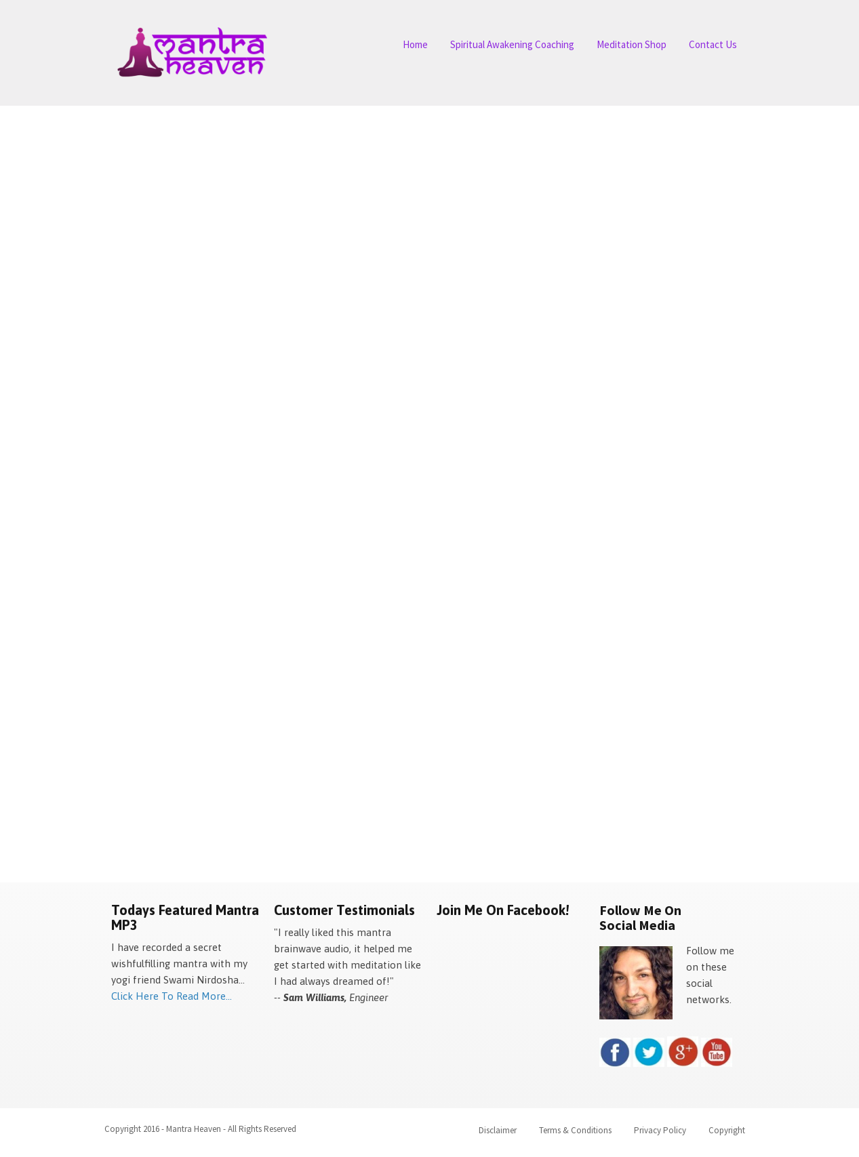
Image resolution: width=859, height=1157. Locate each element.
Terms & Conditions (575, 1130)
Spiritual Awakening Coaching (512, 44)
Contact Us (713, 44)
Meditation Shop (631, 44)
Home (415, 44)
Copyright (726, 1130)
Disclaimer (498, 1130)
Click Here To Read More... (171, 996)
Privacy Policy (660, 1130)
